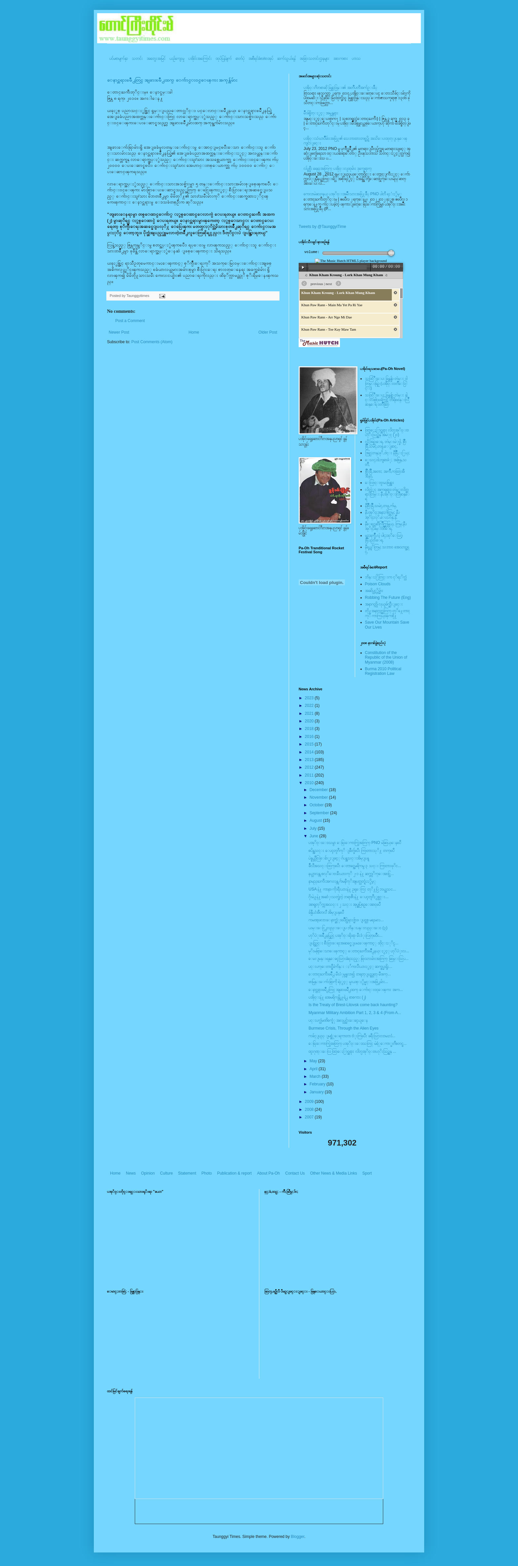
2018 (310, 728)
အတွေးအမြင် (156, 58)
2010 (310, 783)
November (319, 797)
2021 (310, 713)
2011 (310, 775)
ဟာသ (356, 58)
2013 (310, 759)
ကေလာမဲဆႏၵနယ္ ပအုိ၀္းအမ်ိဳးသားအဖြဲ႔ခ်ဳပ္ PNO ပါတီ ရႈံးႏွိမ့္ (353, 194)
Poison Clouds (377, 584)
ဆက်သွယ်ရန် (286, 58)
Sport (367, 1173)
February (318, 1084)
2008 (310, 1109)
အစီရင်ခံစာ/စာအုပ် (260, 58)
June (314, 836)
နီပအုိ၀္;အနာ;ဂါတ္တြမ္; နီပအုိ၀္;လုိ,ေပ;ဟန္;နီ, (382, 514)
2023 (310, 698)
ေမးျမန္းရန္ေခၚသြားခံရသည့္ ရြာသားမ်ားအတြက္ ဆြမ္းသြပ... (359, 958)
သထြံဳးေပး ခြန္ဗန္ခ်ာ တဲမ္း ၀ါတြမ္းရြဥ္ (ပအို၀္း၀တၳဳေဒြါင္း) (386, 383)
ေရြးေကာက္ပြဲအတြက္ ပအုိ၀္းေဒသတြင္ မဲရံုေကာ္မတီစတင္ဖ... (358, 1043)
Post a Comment (130, 320)
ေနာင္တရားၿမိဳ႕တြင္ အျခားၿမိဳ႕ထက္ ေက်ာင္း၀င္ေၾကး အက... (356, 989)
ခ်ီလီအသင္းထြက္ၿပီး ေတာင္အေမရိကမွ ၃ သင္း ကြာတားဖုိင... (355, 865)
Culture (166, 1173)
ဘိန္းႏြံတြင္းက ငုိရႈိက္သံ (386, 577)
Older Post (267, 332)
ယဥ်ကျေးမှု (176, 58)
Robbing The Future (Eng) (388, 597)
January (317, 1092)
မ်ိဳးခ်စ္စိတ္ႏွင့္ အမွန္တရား (321, 113)
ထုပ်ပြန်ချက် (224, 58)
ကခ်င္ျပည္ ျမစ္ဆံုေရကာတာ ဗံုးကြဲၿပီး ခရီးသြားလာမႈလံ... (352, 1036)
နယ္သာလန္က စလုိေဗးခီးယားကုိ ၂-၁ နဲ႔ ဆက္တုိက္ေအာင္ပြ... (351, 873)
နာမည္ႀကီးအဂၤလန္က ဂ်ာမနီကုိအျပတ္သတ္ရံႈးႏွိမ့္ (342, 881)
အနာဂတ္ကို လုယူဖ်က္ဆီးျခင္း (384, 604)
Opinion (148, 1173)
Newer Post (119, 332)
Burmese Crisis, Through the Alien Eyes (344, 1028)
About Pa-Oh (268, 1173)
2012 (310, 767)
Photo (207, 1173)
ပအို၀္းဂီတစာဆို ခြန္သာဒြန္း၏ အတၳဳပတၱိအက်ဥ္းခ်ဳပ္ (340, 87)
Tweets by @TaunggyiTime (322, 226)
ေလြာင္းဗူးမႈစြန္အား (379, 482)
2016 (310, 736)
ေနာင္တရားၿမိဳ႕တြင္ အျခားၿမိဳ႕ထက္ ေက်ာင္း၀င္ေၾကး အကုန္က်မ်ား (172, 80)
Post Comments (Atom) (151, 342)
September (320, 813)
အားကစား (340, 58)
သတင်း (137, 58)
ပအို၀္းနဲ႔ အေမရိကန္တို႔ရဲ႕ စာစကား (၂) (337, 997)
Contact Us (295, 1173)
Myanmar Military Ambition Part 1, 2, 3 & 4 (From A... (355, 1012)
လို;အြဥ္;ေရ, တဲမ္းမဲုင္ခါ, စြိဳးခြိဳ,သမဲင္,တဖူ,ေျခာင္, (386, 444)
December (319, 789)
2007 (310, 1117)
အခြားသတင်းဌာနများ (314, 58)
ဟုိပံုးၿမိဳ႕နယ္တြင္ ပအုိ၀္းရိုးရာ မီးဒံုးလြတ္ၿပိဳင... (346, 935)
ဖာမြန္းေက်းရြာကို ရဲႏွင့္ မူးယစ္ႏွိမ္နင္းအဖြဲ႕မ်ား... (348, 981)
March (316, 1076)
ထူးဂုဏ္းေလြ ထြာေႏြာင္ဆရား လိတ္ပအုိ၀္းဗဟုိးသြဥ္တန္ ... (352, 1051)
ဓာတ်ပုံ (240, 58)
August (316, 820)
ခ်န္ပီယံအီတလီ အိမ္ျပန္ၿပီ (326, 912)
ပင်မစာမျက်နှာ (118, 58)
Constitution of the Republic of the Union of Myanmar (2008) (386, 657)
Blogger (297, 1536)
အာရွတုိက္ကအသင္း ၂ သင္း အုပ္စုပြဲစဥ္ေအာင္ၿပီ (345, 904)
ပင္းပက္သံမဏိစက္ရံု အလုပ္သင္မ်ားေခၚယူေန (338, 1020)
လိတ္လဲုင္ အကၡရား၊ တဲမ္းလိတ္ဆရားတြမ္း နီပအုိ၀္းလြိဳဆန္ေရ (387, 494)
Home (194, 332)
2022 (310, 705)
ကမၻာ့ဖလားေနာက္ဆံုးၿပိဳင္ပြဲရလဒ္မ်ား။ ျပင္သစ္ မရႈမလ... (346, 920)
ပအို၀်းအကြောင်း (200, 58)
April (314, 1069)
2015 (310, 744)
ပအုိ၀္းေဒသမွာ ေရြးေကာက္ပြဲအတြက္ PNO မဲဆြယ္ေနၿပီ (355, 842)
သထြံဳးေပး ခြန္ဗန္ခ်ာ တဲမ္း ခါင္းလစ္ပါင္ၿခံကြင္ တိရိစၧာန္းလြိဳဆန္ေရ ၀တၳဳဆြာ (387, 400)
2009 (310, 1101)
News (131, 1173)
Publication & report (234, 1173)
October (317, 805)
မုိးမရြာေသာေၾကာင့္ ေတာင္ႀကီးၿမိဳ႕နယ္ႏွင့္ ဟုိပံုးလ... (359, 951)
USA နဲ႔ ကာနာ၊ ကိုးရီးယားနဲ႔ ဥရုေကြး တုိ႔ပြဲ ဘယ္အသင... (352, 889)
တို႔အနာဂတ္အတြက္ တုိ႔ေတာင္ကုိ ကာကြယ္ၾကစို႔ (387, 613)
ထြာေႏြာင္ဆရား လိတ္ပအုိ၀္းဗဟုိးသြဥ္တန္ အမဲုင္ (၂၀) (387, 432)
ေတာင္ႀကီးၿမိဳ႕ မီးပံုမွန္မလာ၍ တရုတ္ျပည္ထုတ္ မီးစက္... (350, 974)
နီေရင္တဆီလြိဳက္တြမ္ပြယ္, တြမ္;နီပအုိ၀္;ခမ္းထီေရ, (386, 526)
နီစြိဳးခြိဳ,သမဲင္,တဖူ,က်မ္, (381, 505)
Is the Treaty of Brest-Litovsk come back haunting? (353, 1004)
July (314, 828)
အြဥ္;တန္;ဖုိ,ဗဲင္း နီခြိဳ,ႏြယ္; (387, 453)
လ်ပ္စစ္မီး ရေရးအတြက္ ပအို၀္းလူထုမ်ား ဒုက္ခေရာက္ (338, 168)
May (314, 1061)
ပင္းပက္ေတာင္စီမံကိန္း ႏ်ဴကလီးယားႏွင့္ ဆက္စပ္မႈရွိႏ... (350, 966)
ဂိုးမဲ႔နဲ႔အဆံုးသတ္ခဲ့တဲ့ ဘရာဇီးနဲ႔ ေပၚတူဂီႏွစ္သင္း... (348, 896)
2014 (310, 752)
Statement (187, 1173)
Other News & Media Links (333, 1173)
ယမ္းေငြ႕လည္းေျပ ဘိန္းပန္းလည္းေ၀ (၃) (348, 928)
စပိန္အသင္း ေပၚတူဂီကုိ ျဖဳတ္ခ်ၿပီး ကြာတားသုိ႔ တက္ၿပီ (351, 850)
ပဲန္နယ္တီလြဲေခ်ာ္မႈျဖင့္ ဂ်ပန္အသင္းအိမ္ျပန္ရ (339, 858)
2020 (310, 721)
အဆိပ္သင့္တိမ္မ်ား (374, 590)
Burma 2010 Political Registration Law (383, 671)
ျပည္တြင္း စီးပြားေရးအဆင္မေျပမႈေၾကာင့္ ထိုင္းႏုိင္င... (353, 943)
